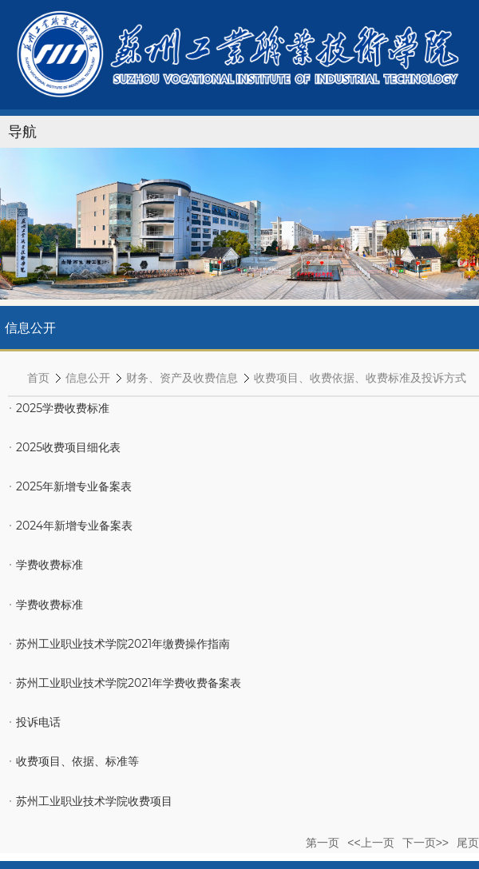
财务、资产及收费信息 (182, 378)
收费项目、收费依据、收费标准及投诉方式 (360, 378)
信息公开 (87, 378)
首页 (38, 378)
